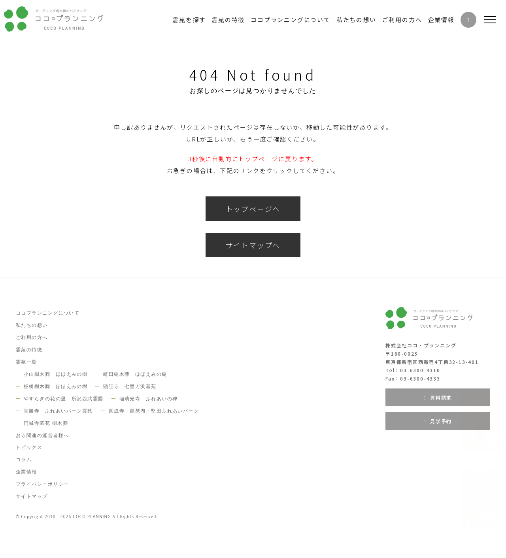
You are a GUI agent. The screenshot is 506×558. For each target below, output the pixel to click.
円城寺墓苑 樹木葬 (46, 423)
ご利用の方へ (32, 337)
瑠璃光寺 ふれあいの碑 (148, 398)
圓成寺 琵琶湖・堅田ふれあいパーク (154, 410)
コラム (24, 459)
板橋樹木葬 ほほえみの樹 (55, 386)
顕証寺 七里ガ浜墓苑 (129, 386)
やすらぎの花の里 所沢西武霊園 (64, 398)
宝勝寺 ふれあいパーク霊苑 (58, 410)
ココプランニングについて (47, 312)
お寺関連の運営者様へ (42, 435)
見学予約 (438, 421)
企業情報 (26, 471)
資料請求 (438, 397)
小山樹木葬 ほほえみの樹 (55, 374)
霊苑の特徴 (29, 349)
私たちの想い (32, 325)
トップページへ (253, 209)
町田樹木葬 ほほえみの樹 (135, 374)
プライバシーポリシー (42, 484)
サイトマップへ (253, 245)
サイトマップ (32, 496)
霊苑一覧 (26, 361)
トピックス (29, 447)
